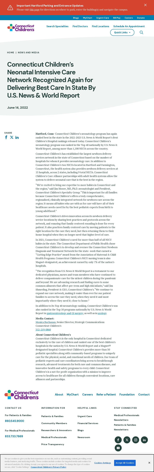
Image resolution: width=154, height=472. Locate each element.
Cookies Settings (102, 462)
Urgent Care (102, 18)
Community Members (54, 423)
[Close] (149, 463)
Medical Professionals (54, 437)
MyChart (87, 18)
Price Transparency (52, 444)
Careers (129, 18)
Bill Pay (116, 18)
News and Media (28, 52)
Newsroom (84, 437)
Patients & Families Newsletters (125, 427)
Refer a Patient (106, 394)
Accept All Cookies (125, 462)
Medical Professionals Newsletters (126, 417)
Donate (141, 18)
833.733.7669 (14, 436)
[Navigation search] (141, 32)
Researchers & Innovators (56, 430)
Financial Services (88, 423)
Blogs (76, 18)
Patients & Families (52, 416)
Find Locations (100, 26)
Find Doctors (80, 26)
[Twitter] (12, 137)
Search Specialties (57, 26)
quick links (121, 32)
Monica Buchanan (46, 322)
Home (10, 52)
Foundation (127, 394)
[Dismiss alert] (145, 5)
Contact (144, 394)
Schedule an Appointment (129, 26)
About (59, 394)
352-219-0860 (43, 329)
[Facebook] (6, 137)
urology (102, 313)
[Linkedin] (17, 137)
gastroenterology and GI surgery (65, 313)
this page (35, 9)
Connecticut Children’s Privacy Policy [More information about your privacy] (48, 467)
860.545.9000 (14, 421)
